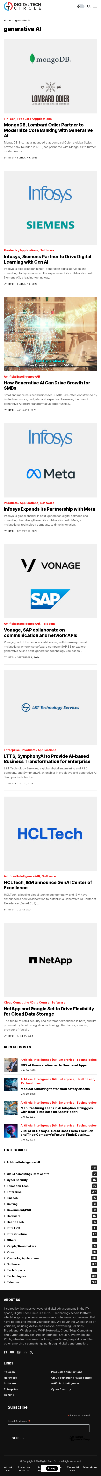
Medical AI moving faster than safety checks (55, 1089)
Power (52, 1252)
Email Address (19, 1421)
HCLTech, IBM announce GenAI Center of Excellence (48, 885)
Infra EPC (52, 1228)
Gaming (52, 1204)
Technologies (86, 1060)
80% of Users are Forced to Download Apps (54, 1065)
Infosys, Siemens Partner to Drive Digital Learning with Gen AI (47, 259)
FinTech (9, 119)
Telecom (48, 624)
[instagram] (18, 1352)
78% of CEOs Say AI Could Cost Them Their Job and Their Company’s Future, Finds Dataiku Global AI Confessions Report (57, 1134)
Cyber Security (52, 1180)
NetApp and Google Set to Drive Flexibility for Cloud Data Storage (49, 1011)
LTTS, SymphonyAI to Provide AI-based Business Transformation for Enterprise (47, 759)
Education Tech (52, 1186)
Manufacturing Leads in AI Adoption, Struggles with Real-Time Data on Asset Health (57, 1110)
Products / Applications (34, 119)
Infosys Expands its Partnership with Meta (49, 509)
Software (47, 250)
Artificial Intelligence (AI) (22, 376)
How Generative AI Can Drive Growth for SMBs (47, 385)
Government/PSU (52, 1210)
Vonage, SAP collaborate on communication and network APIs (40, 632)
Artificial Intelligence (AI (23, 1162)
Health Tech (85, 1079)
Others (52, 1240)
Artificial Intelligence (65, 1383)
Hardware (52, 1216)
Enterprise (12, 750)
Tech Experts (52, 1270)
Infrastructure (52, 1234)
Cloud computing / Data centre (26, 1002)
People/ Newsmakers (52, 1246)
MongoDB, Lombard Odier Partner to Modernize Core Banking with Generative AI (48, 130)
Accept (52, 1468)
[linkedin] (25, 1352)
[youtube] (12, 1352)
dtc (11, 158)
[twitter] (31, 1352)
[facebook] (5, 1352)
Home (7, 20)
